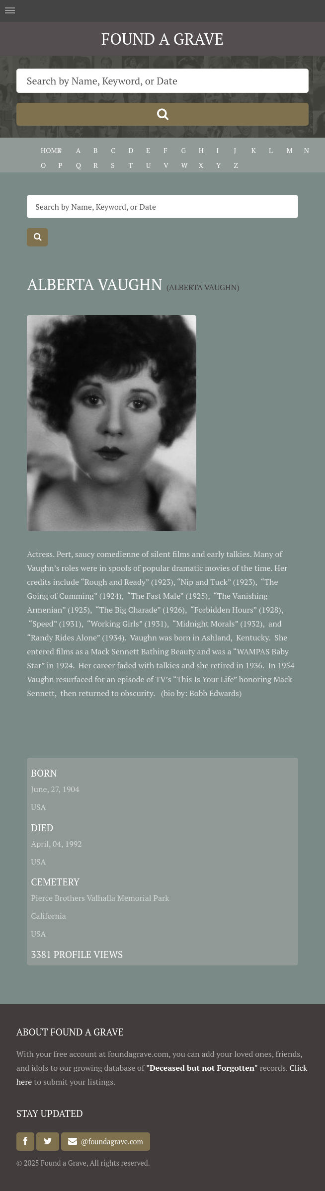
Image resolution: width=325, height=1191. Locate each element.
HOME (51, 150)
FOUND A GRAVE (162, 38)
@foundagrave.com (110, 1141)
